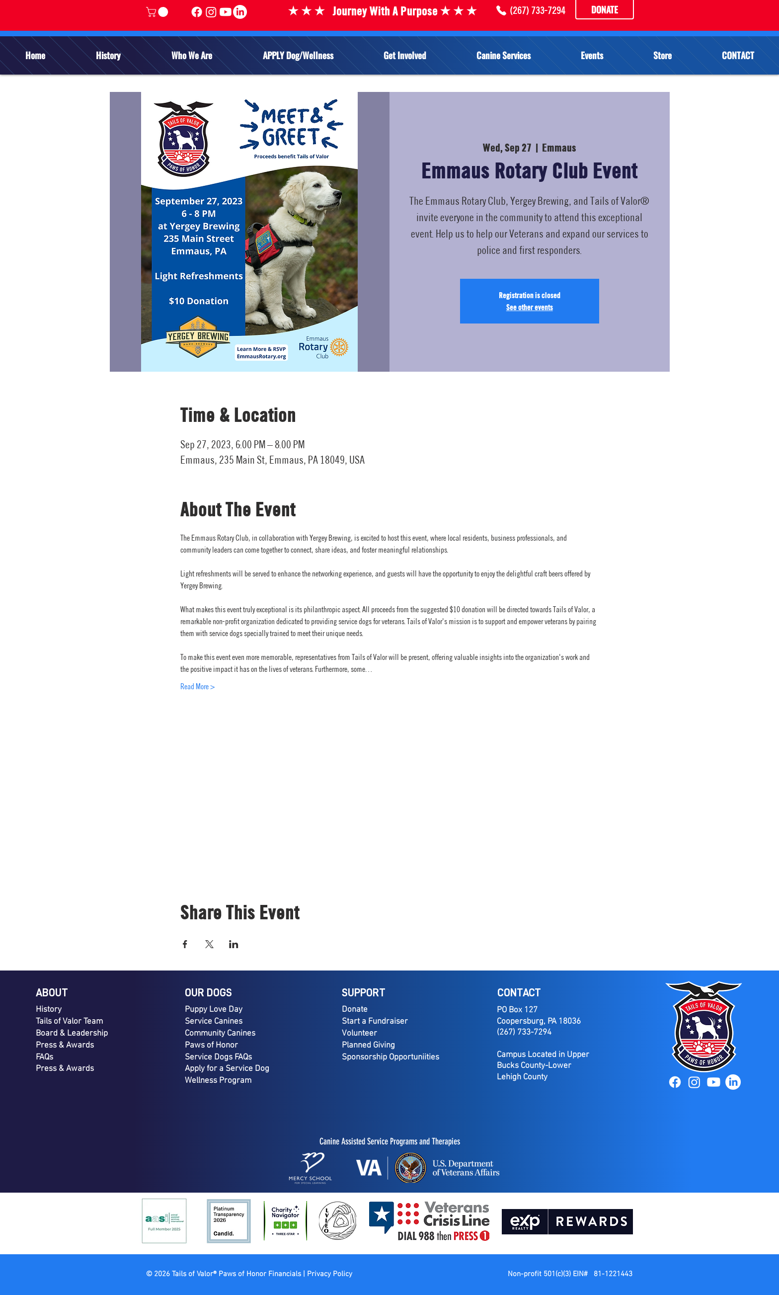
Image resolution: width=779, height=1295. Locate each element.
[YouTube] (713, 1082)
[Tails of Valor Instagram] (211, 12)
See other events (529, 307)
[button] (191, 55)
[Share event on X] (209, 944)
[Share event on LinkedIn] (233, 944)
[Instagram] (694, 1082)
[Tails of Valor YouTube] (226, 12)
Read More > (197, 686)
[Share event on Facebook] (185, 944)
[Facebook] (675, 1082)
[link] (158, 12)
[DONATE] (604, 9)
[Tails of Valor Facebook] (197, 12)
